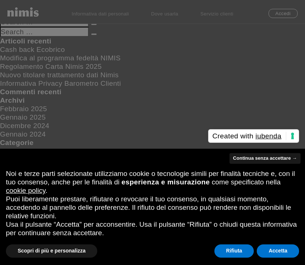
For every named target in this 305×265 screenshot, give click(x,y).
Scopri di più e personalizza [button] (51, 251)
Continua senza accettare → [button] (265, 158)
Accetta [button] (278, 251)
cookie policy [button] (25, 190)
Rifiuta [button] (234, 251)
